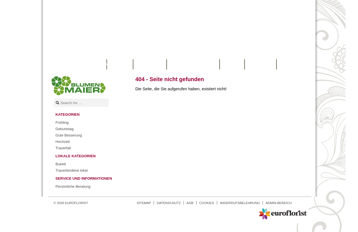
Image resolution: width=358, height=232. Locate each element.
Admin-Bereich (279, 203)
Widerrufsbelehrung (240, 203)
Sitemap (144, 203)
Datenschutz (169, 203)
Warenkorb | (80, 64)
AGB (190, 203)
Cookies (206, 203)
